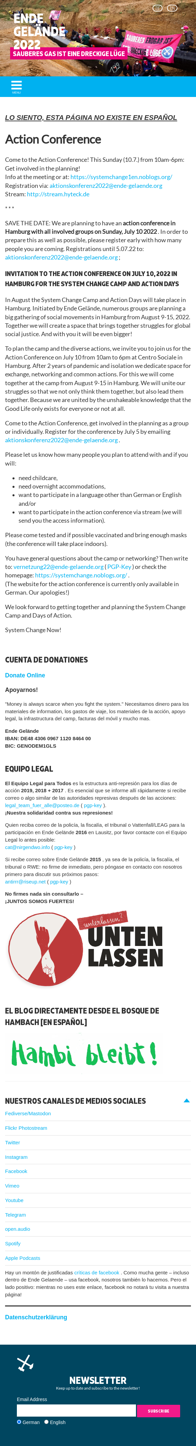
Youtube (14, 1200)
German (31, 1422)
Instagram (16, 1157)
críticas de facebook (97, 1272)
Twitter (12, 1142)
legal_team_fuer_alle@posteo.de (43, 805)
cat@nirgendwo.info (28, 847)
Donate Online (25, 675)
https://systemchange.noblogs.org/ (81, 575)
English (57, 1422)
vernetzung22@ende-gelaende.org (59, 566)
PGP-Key (119, 566)
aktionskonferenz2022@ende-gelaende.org (106, 185)
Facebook (16, 1171)
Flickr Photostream (26, 1128)
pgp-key (94, 805)
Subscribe (158, 1411)
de (158, 8)
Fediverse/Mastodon (28, 1113)
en (172, 8)
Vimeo (12, 1186)
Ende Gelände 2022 (39, 31)
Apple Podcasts (22, 1258)
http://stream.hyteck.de (58, 194)
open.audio (17, 1229)
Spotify (13, 1243)
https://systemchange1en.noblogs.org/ (121, 176)
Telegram (15, 1215)
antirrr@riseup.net (26, 881)
